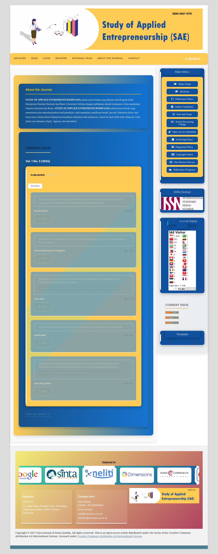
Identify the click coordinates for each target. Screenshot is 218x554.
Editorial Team (82, 58)
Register (61, 58)
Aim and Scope (184, 114)
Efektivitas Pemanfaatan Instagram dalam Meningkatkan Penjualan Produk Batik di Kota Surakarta (82, 241)
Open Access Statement (184, 132)
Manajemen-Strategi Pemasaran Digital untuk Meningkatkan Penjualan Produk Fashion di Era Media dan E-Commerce (83, 284)
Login (46, 58)
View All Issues (36, 414)
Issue (34, 58)
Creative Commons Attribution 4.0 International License (109, 536)
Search (192, 59)
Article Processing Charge (184, 123)
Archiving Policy (184, 139)
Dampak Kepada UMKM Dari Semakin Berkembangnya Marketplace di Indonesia (80, 327)
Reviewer (184, 91)
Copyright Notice (184, 154)
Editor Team (185, 84)
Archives (20, 58)
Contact (134, 58)
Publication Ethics (184, 99)
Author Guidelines (184, 107)
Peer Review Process (184, 162)
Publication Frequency (184, 169)
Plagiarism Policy (184, 147)
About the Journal (110, 58)
